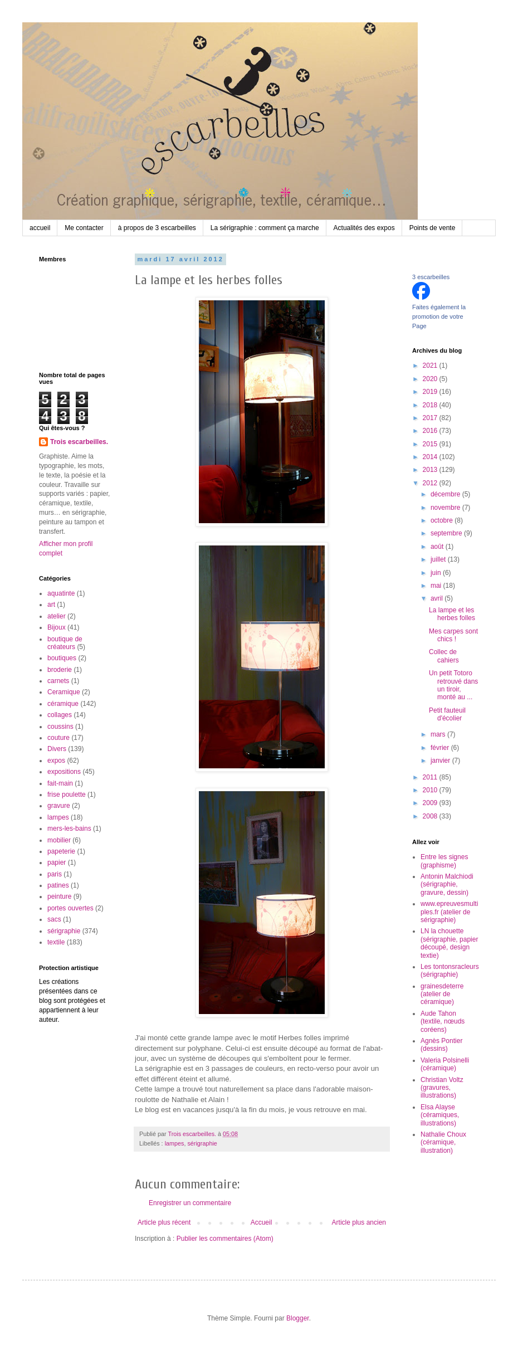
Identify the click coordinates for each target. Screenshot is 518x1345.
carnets (58, 681)
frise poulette (66, 794)
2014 (431, 457)
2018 (431, 405)
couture (58, 738)
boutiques (61, 658)
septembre (447, 533)
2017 (431, 418)
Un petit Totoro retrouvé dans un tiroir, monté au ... (453, 685)
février (441, 748)
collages (59, 715)
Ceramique (63, 692)
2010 (431, 790)
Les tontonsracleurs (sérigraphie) (450, 970)
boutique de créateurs (64, 643)
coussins (60, 726)
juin (437, 573)
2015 (431, 444)
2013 (431, 470)
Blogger (297, 1318)
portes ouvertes (70, 908)
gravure (58, 806)
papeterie (61, 851)
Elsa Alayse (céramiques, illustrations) (440, 1115)
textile (56, 942)
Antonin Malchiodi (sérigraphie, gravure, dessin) (447, 884)
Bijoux (56, 627)
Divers (56, 749)
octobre (443, 520)
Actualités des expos (364, 228)
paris (54, 874)
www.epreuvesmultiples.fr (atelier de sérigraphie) (449, 912)
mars (439, 734)
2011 (431, 777)
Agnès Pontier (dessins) (441, 1044)
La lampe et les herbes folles (452, 614)
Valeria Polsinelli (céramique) (445, 1064)
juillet (439, 559)
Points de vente (432, 228)
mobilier (59, 840)
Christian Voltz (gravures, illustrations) (442, 1088)
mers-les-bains (69, 828)
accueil (40, 228)
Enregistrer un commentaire (190, 1203)
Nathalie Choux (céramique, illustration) (443, 1142)
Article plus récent (164, 1222)
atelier (56, 616)
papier (56, 862)
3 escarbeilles (430, 277)
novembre (446, 507)
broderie (59, 670)
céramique (63, 704)
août (438, 546)
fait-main (60, 783)
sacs (54, 919)
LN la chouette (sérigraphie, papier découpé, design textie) (449, 943)
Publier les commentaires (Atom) (225, 1238)
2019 (431, 392)
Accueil (261, 1222)
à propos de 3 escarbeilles (157, 228)
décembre (446, 494)
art (51, 604)
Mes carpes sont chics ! (453, 635)
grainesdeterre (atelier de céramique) (442, 994)
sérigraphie (202, 1143)
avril (437, 598)
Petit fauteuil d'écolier (447, 714)
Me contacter (84, 228)
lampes (174, 1143)
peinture (59, 896)
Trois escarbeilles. (79, 442)
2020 (431, 379)
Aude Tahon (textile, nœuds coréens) (443, 1022)
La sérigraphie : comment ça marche (265, 228)
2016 (431, 431)
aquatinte (61, 593)
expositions (64, 772)
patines (58, 885)
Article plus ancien (359, 1222)
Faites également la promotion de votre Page (439, 316)
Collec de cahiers (444, 656)
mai (437, 585)
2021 (431, 365)
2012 (431, 483)
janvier (441, 760)
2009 (431, 803)
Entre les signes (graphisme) (444, 861)
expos (56, 760)
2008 (431, 816)
